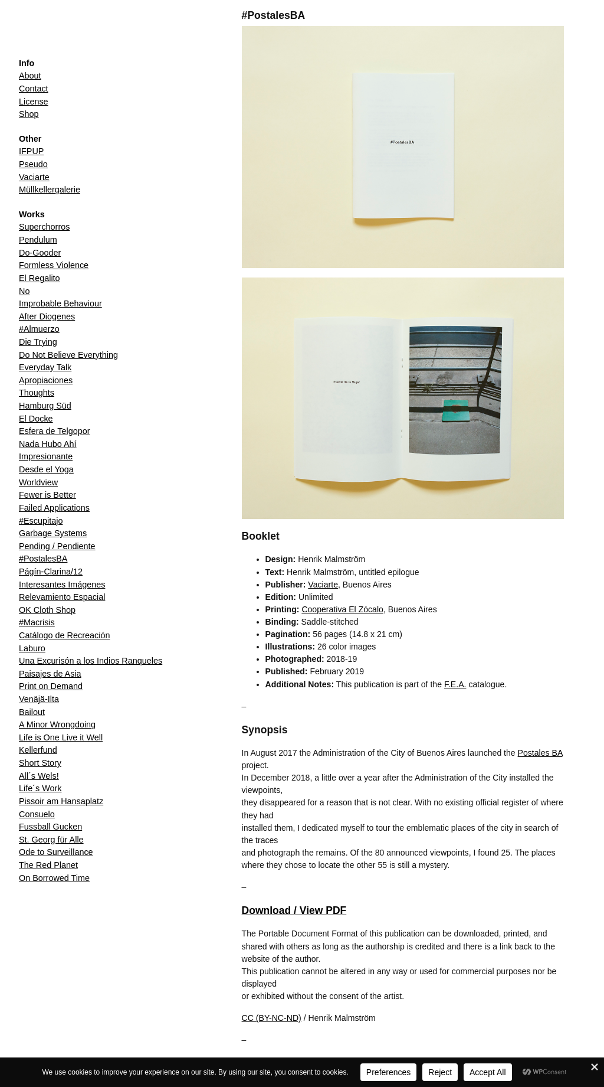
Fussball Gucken (50, 826)
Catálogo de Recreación (64, 635)
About (30, 75)
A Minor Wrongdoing (57, 724)
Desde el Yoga (46, 469)
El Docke (36, 418)
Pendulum (38, 239)
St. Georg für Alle (51, 839)
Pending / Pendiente (57, 546)
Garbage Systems (53, 533)
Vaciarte (34, 177)
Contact (33, 88)
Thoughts (36, 392)
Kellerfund (38, 750)
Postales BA (540, 753)
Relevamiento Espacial (62, 597)
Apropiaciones (46, 380)
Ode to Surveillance (56, 852)
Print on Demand (51, 686)
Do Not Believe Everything (68, 355)
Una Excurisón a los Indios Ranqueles (90, 660)
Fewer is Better (47, 495)
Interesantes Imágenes (62, 584)
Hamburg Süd (45, 405)
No (24, 291)
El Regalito (39, 278)
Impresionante (46, 456)
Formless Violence (53, 265)
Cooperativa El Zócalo (342, 609)
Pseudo (33, 164)
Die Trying (38, 342)
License (33, 101)
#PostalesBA (43, 558)
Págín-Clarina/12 (51, 571)
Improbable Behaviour (60, 303)
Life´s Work (40, 788)
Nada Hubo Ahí (48, 444)
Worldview (38, 482)
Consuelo (37, 814)
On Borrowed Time (54, 878)
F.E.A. (455, 684)
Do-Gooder (40, 252)
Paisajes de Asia (50, 673)
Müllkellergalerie (49, 189)
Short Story (40, 763)
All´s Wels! (39, 776)
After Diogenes (47, 316)
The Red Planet (48, 865)
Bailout (32, 712)
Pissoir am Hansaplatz (61, 801)
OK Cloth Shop (47, 610)
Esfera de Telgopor (54, 431)
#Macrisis (37, 622)
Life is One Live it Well (61, 737)
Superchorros (44, 226)
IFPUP (31, 151)
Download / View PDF (294, 910)
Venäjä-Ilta (39, 699)
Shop (29, 114)
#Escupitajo (41, 520)
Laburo (32, 648)
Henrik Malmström (64, 34)
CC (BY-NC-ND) (271, 1018)
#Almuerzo (39, 329)
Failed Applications (54, 508)
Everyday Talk (45, 367)
